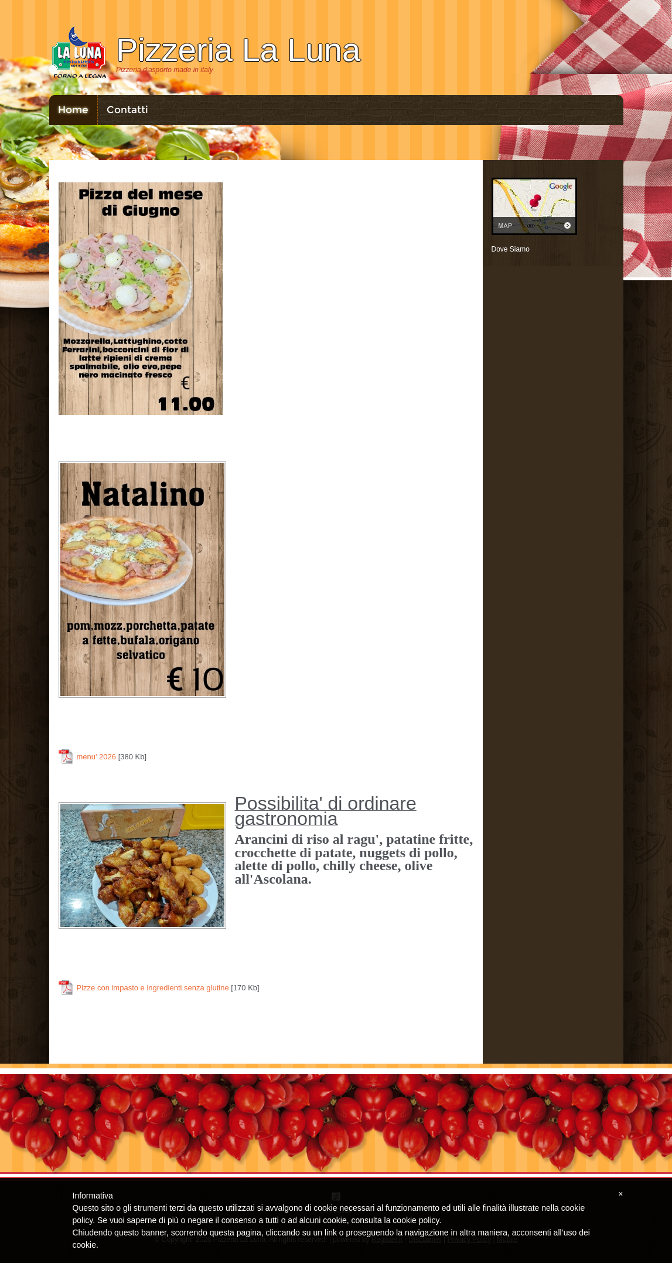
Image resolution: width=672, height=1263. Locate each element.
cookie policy (416, 1220)
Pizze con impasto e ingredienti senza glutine (153, 987)
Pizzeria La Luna (238, 49)
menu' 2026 (97, 756)
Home (73, 110)
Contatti (127, 110)
